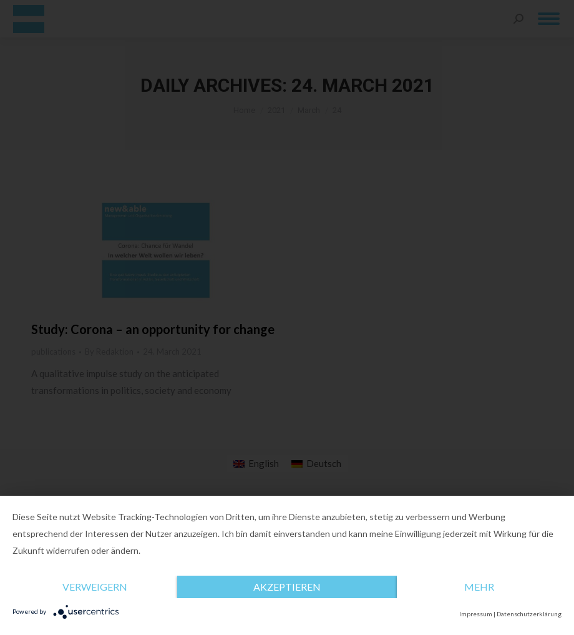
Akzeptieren (287, 587)
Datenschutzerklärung (529, 614)
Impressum (475, 614)
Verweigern (94, 587)
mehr (479, 587)
